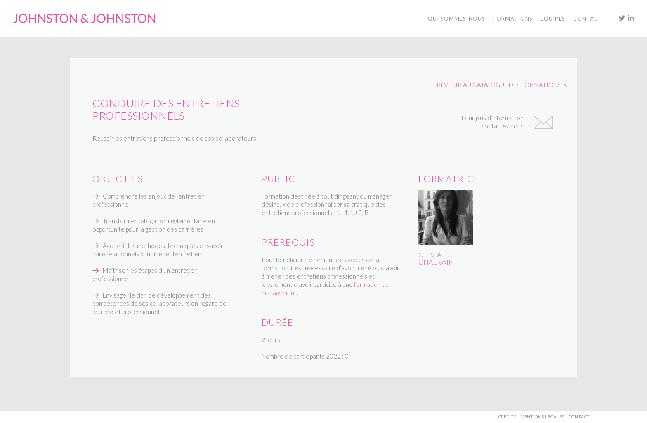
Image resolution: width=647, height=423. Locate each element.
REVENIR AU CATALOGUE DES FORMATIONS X (502, 84)
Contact (579, 417)
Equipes (553, 18)
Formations (513, 18)
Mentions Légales (542, 417)
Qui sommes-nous (456, 18)
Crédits (507, 417)
